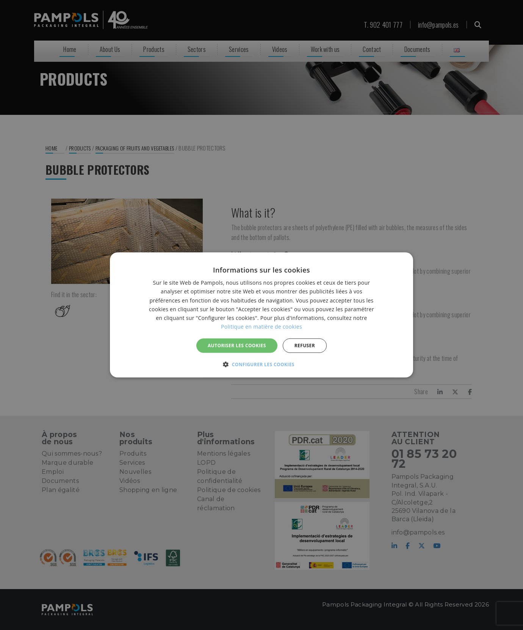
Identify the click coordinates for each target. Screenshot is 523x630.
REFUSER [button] (304, 345)
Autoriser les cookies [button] (237, 345)
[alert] (261, 315)
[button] (261, 364)
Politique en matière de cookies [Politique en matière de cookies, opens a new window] (261, 326)
